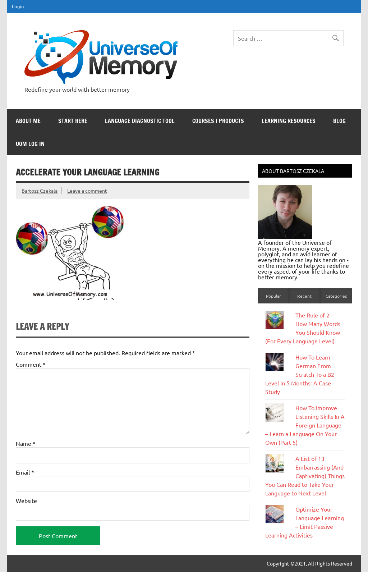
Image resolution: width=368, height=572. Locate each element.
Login (18, 6)
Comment (31, 364)
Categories (336, 296)
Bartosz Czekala (40, 190)
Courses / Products (218, 121)
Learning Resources (289, 121)
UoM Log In (30, 144)
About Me (28, 121)
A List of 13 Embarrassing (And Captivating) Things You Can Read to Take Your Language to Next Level (305, 476)
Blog (339, 121)
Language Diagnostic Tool (140, 121)
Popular (273, 296)
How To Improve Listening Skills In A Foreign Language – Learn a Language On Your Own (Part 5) (305, 425)
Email (25, 472)
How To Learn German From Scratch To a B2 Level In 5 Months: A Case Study (299, 374)
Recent (304, 296)
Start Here (72, 121)
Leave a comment (87, 190)
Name (26, 443)
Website (26, 500)
